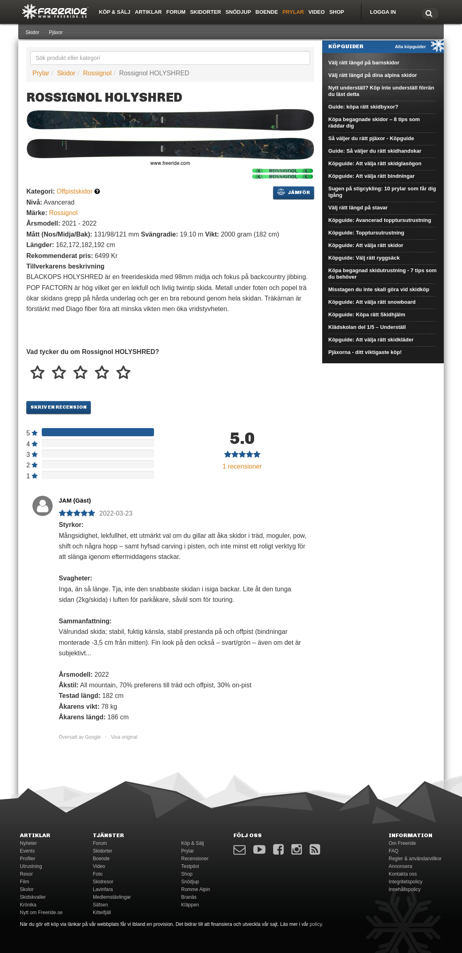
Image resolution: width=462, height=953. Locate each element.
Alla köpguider (410, 46)
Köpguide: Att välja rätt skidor (365, 245)
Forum (176, 12)
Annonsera (400, 866)
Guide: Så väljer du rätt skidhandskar (374, 151)
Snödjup (238, 12)
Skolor (27, 889)
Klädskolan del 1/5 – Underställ (367, 327)
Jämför (293, 192)
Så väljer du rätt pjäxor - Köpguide (371, 138)
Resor (26, 874)
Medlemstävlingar (112, 897)
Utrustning (31, 866)
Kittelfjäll (102, 912)
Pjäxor (56, 32)
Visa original (124, 737)
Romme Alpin (195, 889)
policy (316, 924)
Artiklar (148, 12)
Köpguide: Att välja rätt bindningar (371, 176)
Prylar (293, 12)
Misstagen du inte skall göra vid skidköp (378, 289)
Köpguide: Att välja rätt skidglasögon (374, 163)
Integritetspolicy (405, 882)
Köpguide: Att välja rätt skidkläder (370, 340)
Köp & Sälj (114, 12)
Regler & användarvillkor (415, 858)
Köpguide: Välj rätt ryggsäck (364, 258)
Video (316, 12)
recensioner (242, 466)
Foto (98, 874)
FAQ (393, 851)
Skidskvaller (33, 897)
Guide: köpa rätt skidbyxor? (363, 107)
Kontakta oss (403, 874)
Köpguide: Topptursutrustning (366, 233)
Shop (336, 12)
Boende (266, 12)
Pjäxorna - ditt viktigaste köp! (365, 352)
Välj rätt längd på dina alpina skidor (372, 75)
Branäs (189, 897)
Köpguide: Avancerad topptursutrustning (379, 220)
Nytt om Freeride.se (41, 912)
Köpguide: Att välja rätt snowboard (371, 302)
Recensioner (194, 858)
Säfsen (100, 905)
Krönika (28, 905)
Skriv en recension (58, 407)
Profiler (27, 858)
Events (27, 851)
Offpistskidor (75, 191)
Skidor (32, 32)
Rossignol (97, 73)
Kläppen (190, 905)
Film (24, 882)
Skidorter (205, 12)
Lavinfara (103, 889)
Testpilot (190, 866)
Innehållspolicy (405, 889)
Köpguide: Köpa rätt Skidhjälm (366, 314)
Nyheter (28, 843)
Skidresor (103, 882)
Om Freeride (402, 843)
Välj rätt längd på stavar (358, 208)
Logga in (383, 12)
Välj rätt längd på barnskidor (364, 63)
